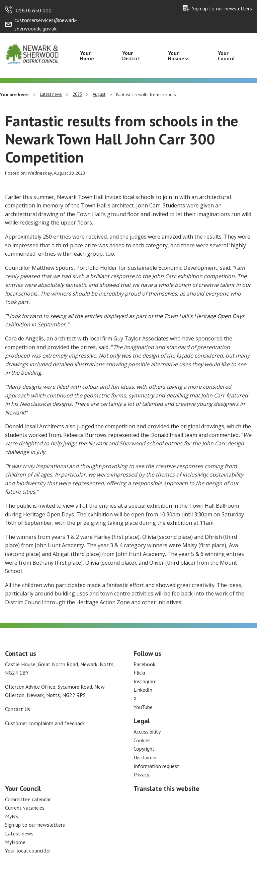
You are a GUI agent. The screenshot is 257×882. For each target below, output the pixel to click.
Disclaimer (145, 757)
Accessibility (147, 731)
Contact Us (17, 709)
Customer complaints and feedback (45, 723)
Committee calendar (28, 799)
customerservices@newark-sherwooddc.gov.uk (45, 24)
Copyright (144, 748)
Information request (156, 766)
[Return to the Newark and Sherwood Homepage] (32, 52)
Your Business (179, 56)
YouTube (143, 707)
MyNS (11, 816)
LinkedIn (143, 689)
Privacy (141, 774)
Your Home (87, 56)
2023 (77, 94)
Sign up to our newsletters (222, 8)
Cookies (142, 740)
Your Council (226, 56)
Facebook (144, 664)
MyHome (15, 842)
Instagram (145, 681)
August (99, 94)
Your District (131, 56)
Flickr (140, 672)
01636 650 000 (34, 10)
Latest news (51, 94)
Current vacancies (25, 807)
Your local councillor (28, 850)
